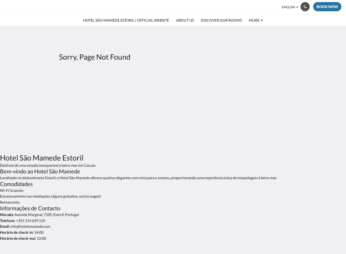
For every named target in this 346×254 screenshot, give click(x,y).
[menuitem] (126, 20)
